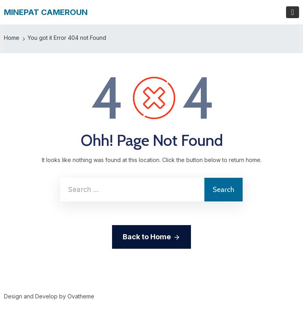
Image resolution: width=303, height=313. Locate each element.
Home (11, 37)
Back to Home (151, 237)
